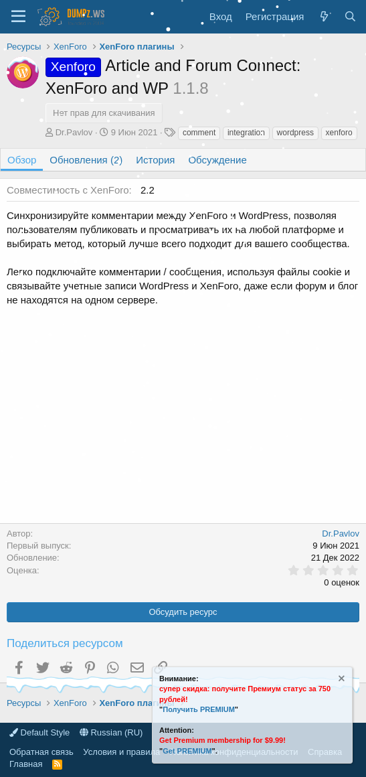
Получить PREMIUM (199, 709)
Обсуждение (217, 159)
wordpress (295, 132)
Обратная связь (41, 752)
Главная (25, 764)
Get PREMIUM (187, 751)
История (155, 159)
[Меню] (18, 16)
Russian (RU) (111, 732)
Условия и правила (121, 752)
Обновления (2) (86, 159)
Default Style (39, 732)
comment (199, 132)
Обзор (21, 159)
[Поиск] (350, 16)
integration (246, 132)
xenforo (339, 132)
